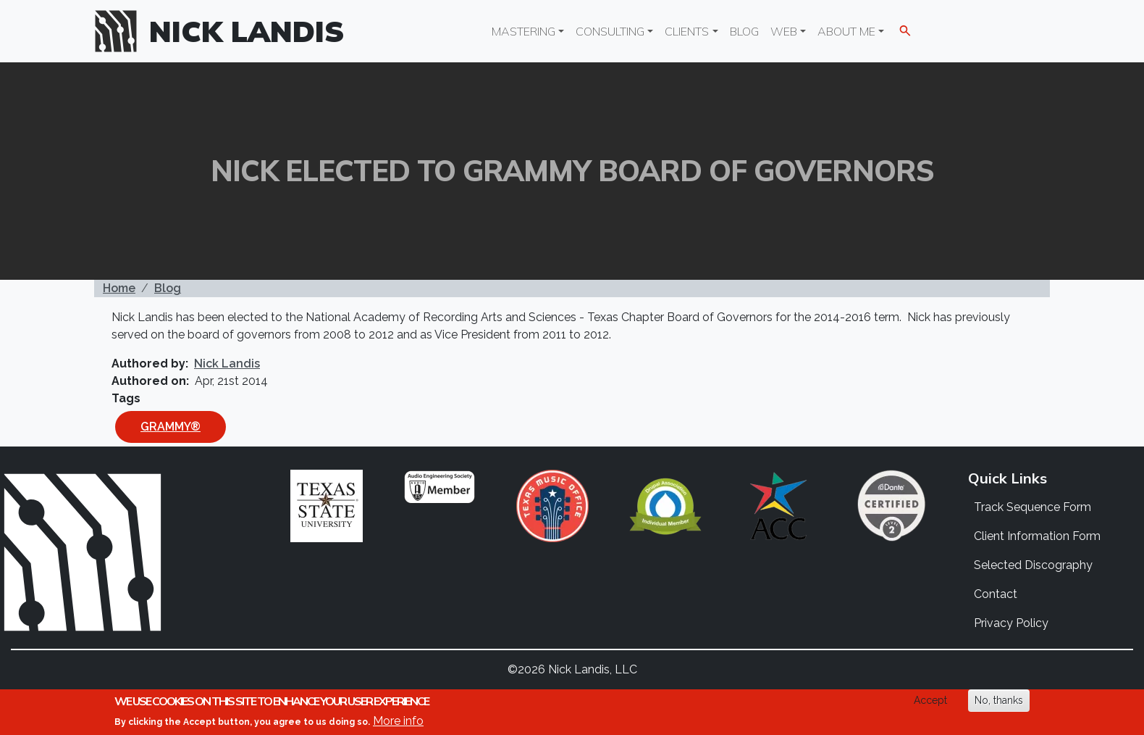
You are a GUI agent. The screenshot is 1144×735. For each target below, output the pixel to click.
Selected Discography (1033, 565)
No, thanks (999, 700)
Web (783, 31)
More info (398, 721)
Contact (995, 594)
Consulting (610, 31)
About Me (846, 31)
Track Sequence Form (1032, 507)
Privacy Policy (1011, 623)
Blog (744, 31)
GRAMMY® (170, 426)
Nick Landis (247, 31)
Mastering (523, 31)
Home (119, 288)
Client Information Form (1037, 536)
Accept (930, 700)
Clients (687, 31)
